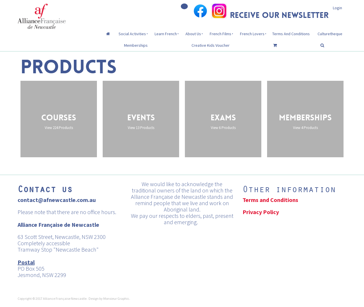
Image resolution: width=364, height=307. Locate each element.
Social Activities (132, 33)
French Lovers (252, 33)
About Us (193, 33)
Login (337, 7)
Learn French (166, 33)
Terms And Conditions (291, 33)
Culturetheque (330, 33)
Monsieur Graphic (116, 298)
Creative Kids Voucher (211, 45)
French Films (220, 33)
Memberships (136, 45)
